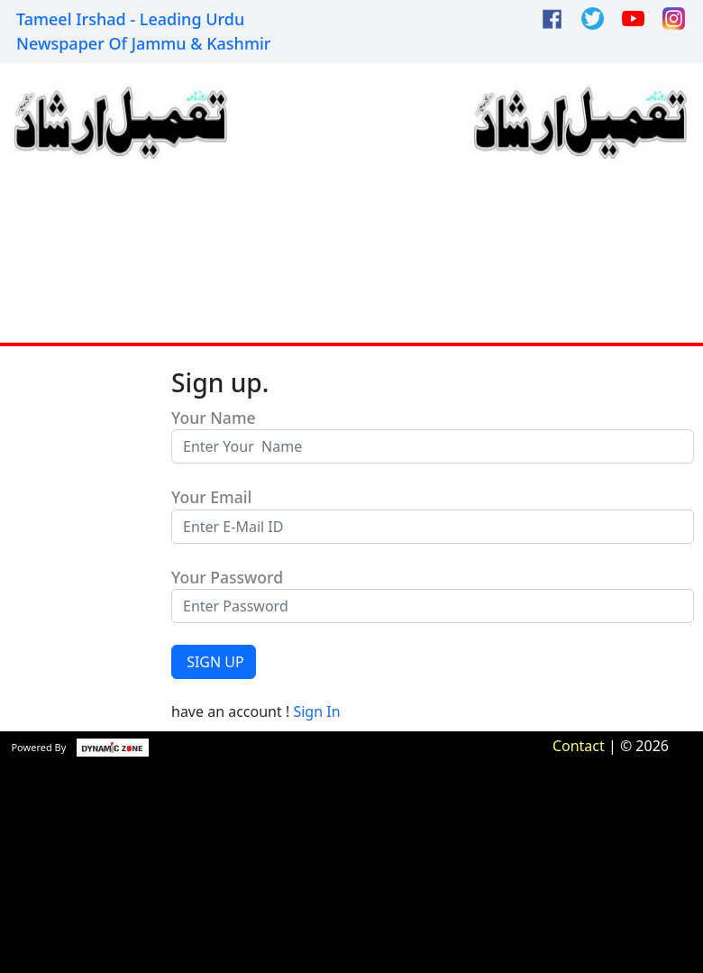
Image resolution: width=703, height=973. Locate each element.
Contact (578, 746)
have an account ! (256, 711)
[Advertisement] (348, 203)
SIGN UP (213, 662)
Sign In (316, 711)
